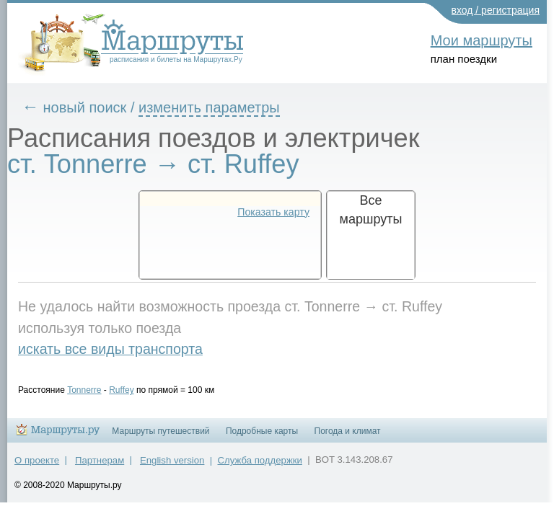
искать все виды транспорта (121, 349)
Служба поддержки (260, 466)
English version (172, 466)
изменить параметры (220, 107)
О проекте (36, 466)
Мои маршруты (481, 40)
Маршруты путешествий (160, 437)
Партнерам (99, 466)
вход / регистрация (496, 10)
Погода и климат (348, 437)
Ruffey (132, 390)
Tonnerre (95, 390)
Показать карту (273, 212)
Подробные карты (262, 437)
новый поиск (96, 107)
